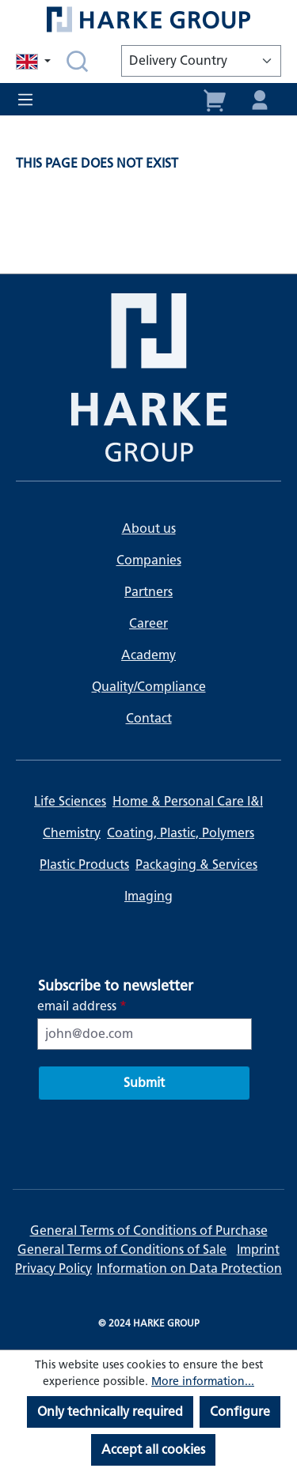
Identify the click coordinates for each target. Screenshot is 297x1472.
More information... (202, 1381)
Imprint (258, 1249)
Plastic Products (84, 864)
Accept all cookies (153, 1449)
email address (82, 1005)
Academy (148, 654)
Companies (148, 560)
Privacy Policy (53, 1268)
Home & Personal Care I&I (187, 801)
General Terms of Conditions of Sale (122, 1249)
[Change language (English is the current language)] (35, 61)
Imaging (148, 896)
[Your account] (259, 99)
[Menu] (30, 99)
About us (149, 528)
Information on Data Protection (189, 1268)
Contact (149, 718)
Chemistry (72, 832)
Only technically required (110, 1411)
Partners (148, 591)
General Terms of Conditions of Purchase (149, 1230)
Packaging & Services (196, 864)
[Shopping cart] (215, 99)
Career (148, 623)
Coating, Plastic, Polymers (180, 832)
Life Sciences (70, 801)
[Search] (77, 61)
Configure (240, 1411)
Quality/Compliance (149, 686)
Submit (144, 1082)
